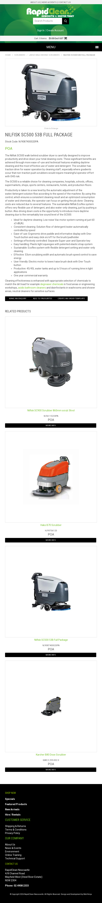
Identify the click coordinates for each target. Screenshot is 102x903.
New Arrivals (12, 809)
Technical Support (15, 858)
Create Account (55, 30)
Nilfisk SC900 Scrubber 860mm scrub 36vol (51, 410)
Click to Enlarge (51, 128)
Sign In (40, 30)
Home (8, 55)
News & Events (49, 2)
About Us (35, 2)
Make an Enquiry (17, 298)
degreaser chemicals (51, 284)
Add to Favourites (42, 298)
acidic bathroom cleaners (32, 287)
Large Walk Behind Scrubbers (44, 55)
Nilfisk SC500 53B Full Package (51, 639)
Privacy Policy (12, 833)
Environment (12, 851)
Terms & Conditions (16, 829)
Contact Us (64, 2)
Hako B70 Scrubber (51, 525)
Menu (51, 47)
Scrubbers (19, 55)
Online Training (13, 855)
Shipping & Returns (15, 826)
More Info (51, 425)
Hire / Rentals (13, 814)
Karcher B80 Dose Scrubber (51, 754)
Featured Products (16, 804)
